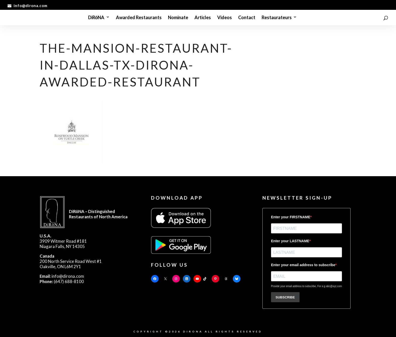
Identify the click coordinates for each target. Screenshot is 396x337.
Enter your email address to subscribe (303, 265)
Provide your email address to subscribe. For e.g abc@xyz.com (306, 286)
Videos (224, 18)
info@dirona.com (62, 276)
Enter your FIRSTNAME (290, 217)
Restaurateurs (277, 18)
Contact (246, 18)
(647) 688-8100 (62, 281)
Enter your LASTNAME (290, 241)
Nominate (178, 18)
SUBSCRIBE (285, 297)
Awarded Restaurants (139, 18)
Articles (202, 18)
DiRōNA (96, 18)
